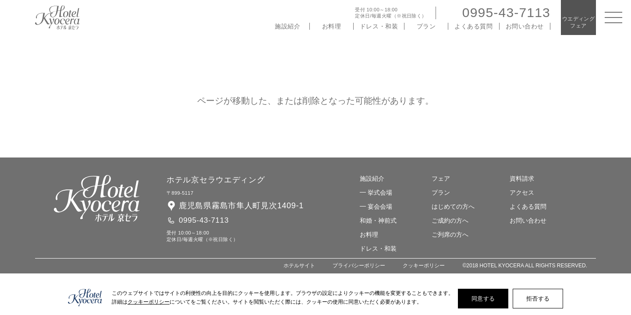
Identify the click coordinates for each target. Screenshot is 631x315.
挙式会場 (380, 192)
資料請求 (522, 178)
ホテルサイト (299, 266)
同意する (483, 298)
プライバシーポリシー (359, 266)
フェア (441, 178)
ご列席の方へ (450, 234)
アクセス (522, 192)
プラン (426, 26)
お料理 (331, 26)
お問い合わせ (525, 26)
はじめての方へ (453, 206)
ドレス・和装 (379, 26)
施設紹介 (287, 26)
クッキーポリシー (424, 266)
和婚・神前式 (378, 220)
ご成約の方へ (450, 220)
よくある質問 (473, 26)
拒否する (537, 298)
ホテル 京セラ (57, 17)
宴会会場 (380, 206)
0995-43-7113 (506, 12)
